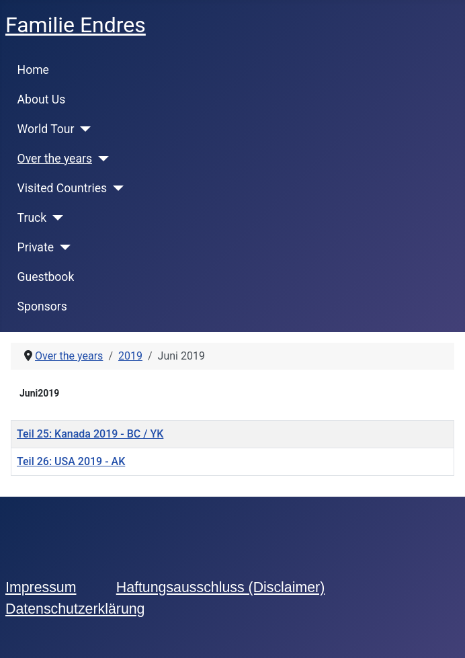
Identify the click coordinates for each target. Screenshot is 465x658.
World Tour (46, 129)
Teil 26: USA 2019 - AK (71, 461)
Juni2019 (39, 393)
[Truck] (54, 217)
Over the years (54, 158)
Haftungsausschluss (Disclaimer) (220, 587)
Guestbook (46, 277)
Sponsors (42, 306)
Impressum (40, 587)
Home (33, 70)
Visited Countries (62, 188)
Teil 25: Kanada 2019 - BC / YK (90, 433)
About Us (41, 99)
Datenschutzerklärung (74, 609)
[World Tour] (83, 129)
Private (35, 247)
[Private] (62, 247)
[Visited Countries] (115, 188)
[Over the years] (100, 158)
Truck (32, 217)
